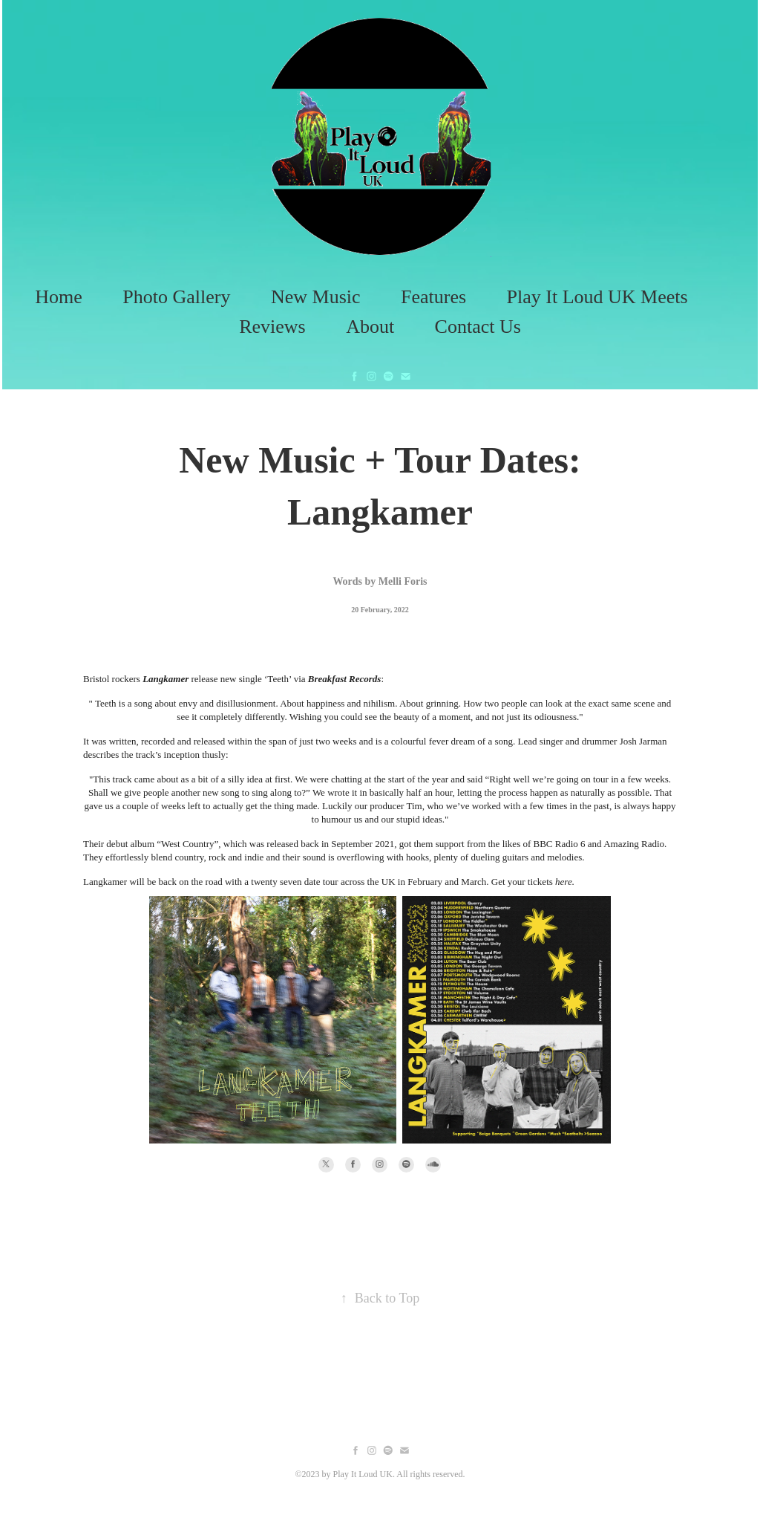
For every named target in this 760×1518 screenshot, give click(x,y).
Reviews (272, 326)
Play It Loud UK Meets (597, 297)
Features (433, 297)
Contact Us (478, 326)
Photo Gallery (176, 297)
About (370, 326)
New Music (316, 297)
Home (58, 297)
